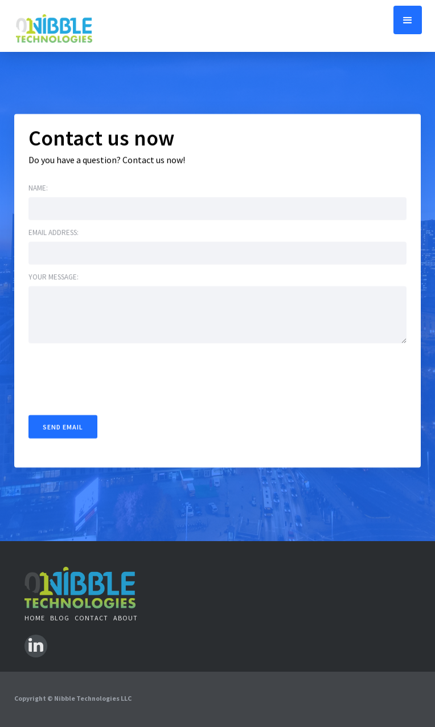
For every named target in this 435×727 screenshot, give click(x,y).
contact (91, 618)
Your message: (53, 277)
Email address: (53, 232)
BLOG (59, 618)
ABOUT (125, 618)
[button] (407, 20)
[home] (54, 26)
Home (34, 618)
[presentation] (115, 377)
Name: (38, 188)
